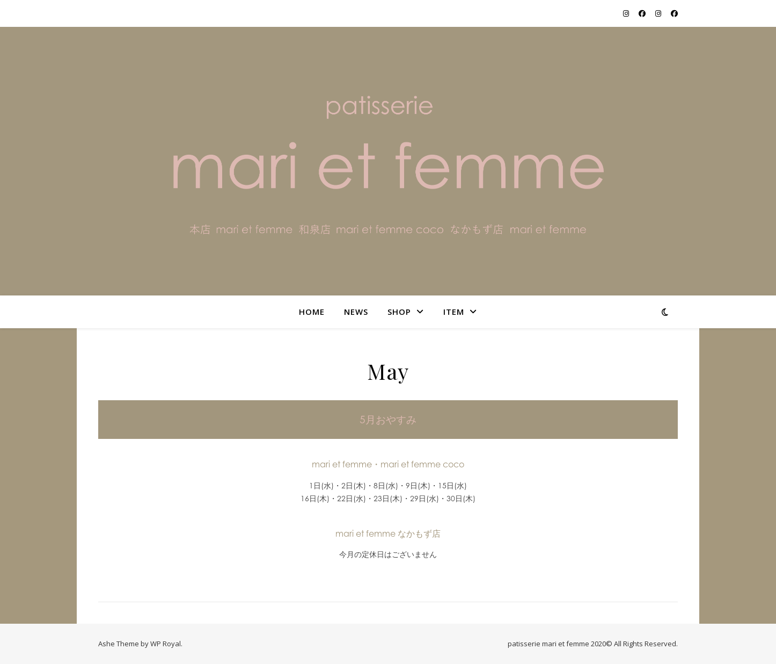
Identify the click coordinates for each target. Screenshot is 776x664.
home (312, 311)
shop (399, 311)
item (453, 311)
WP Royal (165, 643)
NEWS (356, 311)
